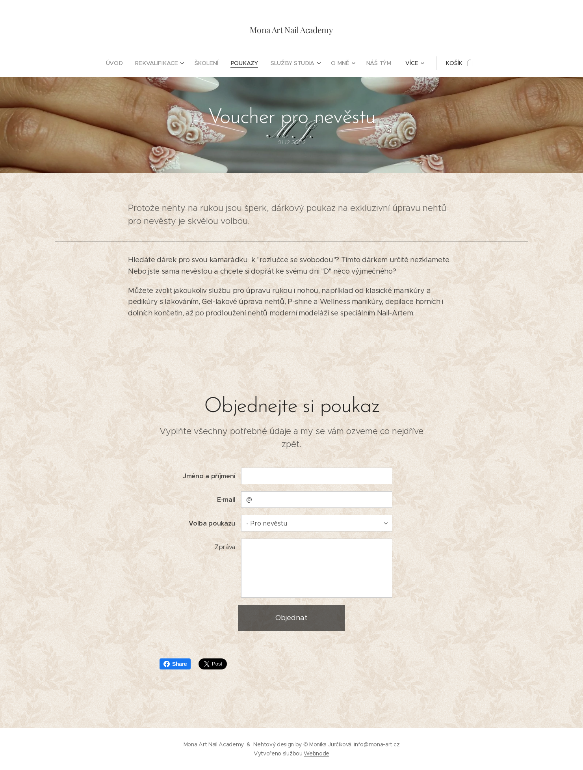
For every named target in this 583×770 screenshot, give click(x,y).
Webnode (316, 753)
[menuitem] (118, 63)
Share (175, 664)
